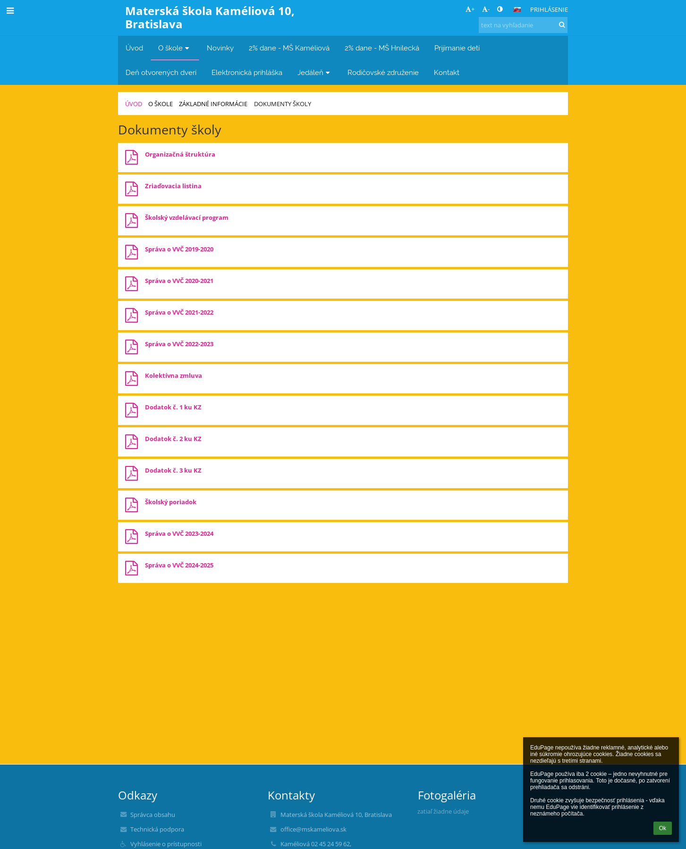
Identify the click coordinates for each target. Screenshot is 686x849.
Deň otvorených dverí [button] (161, 72)
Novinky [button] (220, 48)
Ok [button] (662, 828)
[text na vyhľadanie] (523, 25)
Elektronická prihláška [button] (247, 72)
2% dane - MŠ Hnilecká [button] (382, 48)
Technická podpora (157, 829)
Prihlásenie (549, 9)
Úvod (133, 104)
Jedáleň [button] (314, 72)
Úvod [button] (134, 48)
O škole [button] (175, 48)
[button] (517, 9)
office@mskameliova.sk (313, 829)
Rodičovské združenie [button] (383, 72)
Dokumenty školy (282, 104)
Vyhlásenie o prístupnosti (166, 844)
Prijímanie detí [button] (457, 48)
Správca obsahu (152, 814)
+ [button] (470, 9)
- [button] (486, 9)
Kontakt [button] (446, 72)
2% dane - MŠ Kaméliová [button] (289, 48)
